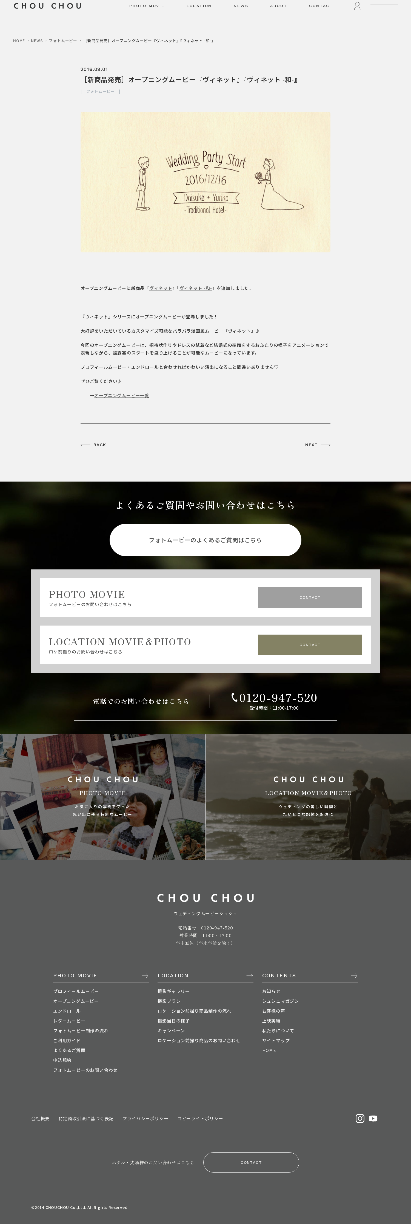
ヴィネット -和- (195, 288)
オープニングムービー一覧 (121, 395)
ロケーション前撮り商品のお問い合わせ (199, 1040)
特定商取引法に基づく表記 (86, 1118)
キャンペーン (171, 1030)
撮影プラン (169, 1001)
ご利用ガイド (67, 1040)
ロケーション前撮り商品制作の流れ (194, 1010)
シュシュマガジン (280, 1001)
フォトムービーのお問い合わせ (85, 1070)
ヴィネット (160, 288)
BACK (99, 444)
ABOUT (278, 21)
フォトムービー (63, 40)
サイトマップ (276, 1040)
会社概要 (40, 1118)
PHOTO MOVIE (147, 21)
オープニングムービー (76, 1001)
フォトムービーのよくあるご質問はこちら (205, 540)
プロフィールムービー (76, 991)
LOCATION (199, 21)
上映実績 (271, 1020)
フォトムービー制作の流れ (81, 1030)
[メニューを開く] (384, 21)
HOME (19, 40)
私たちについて (278, 1030)
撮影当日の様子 (174, 1020)
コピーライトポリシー (200, 1118)
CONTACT (321, 21)
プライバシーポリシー (145, 1118)
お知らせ (271, 991)
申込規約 (62, 1060)
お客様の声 (273, 1010)
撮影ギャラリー (174, 991)
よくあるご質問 (69, 1050)
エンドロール (67, 1010)
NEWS (241, 21)
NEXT (311, 444)
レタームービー (69, 1020)
